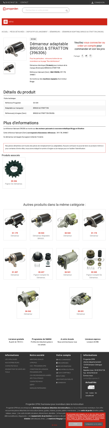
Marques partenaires (38, 388)
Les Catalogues (11, 359)
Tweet (86, 55)
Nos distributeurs (12, 362)
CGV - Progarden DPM (38, 366)
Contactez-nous (11, 366)
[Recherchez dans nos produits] (44, 10)
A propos (33, 362)
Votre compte (63, 355)
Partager (82, 55)
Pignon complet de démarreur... (41, 275)
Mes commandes (63, 359)
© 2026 (54, 425)
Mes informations (63, 366)
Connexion (61, 382)
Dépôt (32, 385)
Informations (90, 355)
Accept (75, 424)
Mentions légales (36, 359)
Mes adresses (62, 363)
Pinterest (90, 55)
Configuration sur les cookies (93, 424)
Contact (24, 2)
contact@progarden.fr (91, 378)
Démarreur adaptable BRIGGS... (41, 236)
